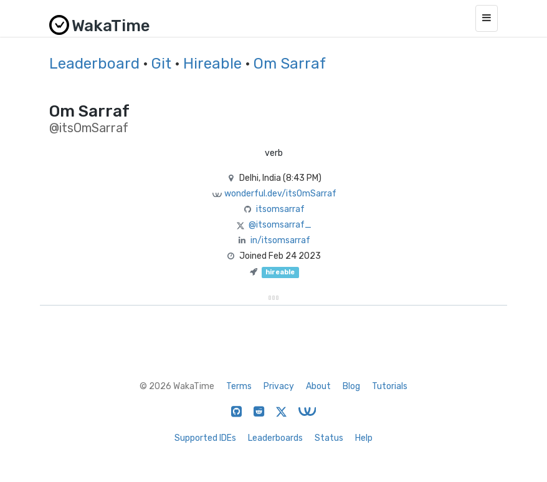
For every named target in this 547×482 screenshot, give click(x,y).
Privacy (279, 386)
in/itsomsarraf (280, 240)
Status (329, 438)
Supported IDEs (205, 438)
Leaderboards (275, 438)
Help (364, 438)
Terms (239, 386)
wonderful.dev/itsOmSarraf (280, 193)
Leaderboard (94, 63)
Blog (351, 386)
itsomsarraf (280, 209)
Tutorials (389, 386)
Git (161, 63)
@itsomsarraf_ (280, 224)
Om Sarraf (290, 63)
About (318, 386)
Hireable (212, 63)
